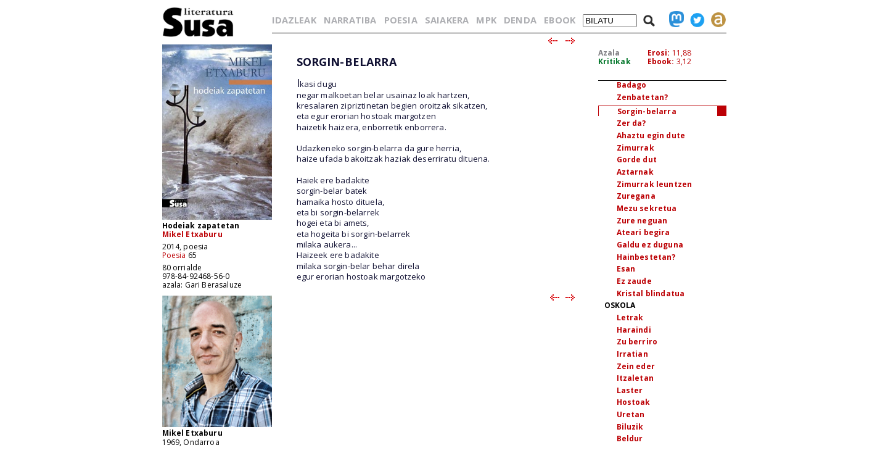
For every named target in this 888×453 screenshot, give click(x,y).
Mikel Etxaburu (192, 234)
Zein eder (636, 366)
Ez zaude (634, 281)
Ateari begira (643, 232)
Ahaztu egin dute (651, 135)
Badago (632, 85)
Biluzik (630, 427)
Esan (626, 269)
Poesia (174, 255)
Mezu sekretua (647, 208)
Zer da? (631, 123)
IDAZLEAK (294, 20)
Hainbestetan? (646, 257)
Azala (609, 53)
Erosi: (659, 53)
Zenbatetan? (642, 97)
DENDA (520, 20)
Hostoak (634, 402)
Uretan (631, 414)
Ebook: (661, 61)
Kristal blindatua (651, 293)
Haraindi (634, 330)
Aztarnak (635, 172)
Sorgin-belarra (646, 111)
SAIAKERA (447, 20)
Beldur (630, 438)
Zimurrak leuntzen (655, 184)
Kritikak (614, 61)
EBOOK (559, 20)
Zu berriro (637, 341)
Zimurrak (635, 148)
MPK (486, 20)
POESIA (400, 20)
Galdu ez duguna (650, 244)
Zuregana (636, 196)
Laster (630, 390)
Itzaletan (635, 378)
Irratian (632, 354)
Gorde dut (637, 159)
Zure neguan (642, 220)
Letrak (630, 317)
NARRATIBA (350, 20)
